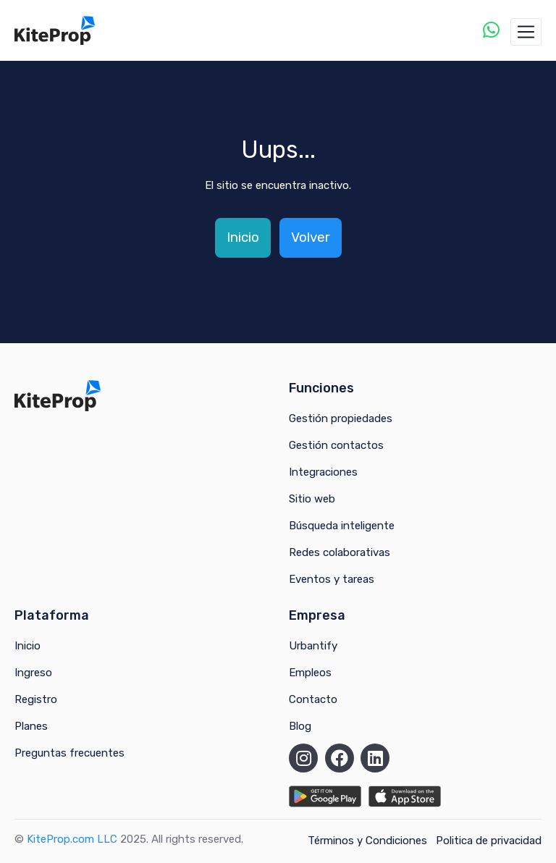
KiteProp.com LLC (72, 839)
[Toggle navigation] (526, 32)
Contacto (313, 699)
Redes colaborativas (339, 552)
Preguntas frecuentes (69, 752)
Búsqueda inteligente (342, 525)
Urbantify (313, 645)
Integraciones (323, 472)
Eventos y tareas (331, 579)
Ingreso (33, 672)
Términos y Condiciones (367, 840)
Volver (310, 237)
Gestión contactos (336, 445)
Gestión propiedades (340, 418)
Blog (300, 726)
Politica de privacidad (489, 840)
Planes (31, 726)
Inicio (243, 237)
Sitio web (312, 498)
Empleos (310, 672)
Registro (35, 699)
